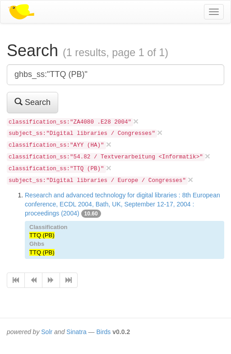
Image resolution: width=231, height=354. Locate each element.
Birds (103, 331)
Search (32, 102)
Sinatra (76, 331)
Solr (46, 331)
